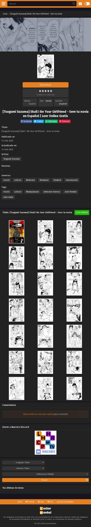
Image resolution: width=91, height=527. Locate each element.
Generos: (30, 468)
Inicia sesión (29, 414)
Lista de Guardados (65, 502)
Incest (6, 180)
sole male (8, 197)
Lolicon (17, 180)
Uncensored (72, 180)
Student (57, 180)
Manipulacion (32, 191)
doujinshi (63, 104)
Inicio (19, 502)
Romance (44, 180)
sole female (70, 191)
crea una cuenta (45, 414)
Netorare (30, 180)
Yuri (50, 502)
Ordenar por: (62, 474)
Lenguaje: (30, 462)
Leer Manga (82, 212)
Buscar (65, 480)
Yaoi (41, 502)
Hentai (48, 101)
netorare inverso (52, 191)
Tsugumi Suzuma (11, 159)
